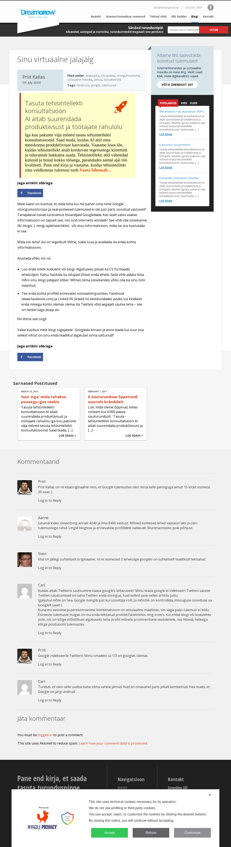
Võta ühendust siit (177, 85)
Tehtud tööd (158, 16)
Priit (42, 481)
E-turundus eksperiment (174, 145)
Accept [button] (109, 832)
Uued (184, 103)
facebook (83, 85)
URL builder (179, 16)
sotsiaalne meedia (79, 80)
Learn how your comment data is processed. (113, 743)
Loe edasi (165, 134)
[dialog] (115, 818)
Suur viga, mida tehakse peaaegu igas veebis (43, 399)
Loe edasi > (67, 436)
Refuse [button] (151, 832)
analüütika (92, 76)
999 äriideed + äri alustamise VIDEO (181, 111)
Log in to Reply (49, 500)
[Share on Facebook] (30, 193)
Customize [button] (193, 832)
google (95, 85)
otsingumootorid (128, 76)
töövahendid (112, 80)
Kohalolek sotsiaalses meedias (179, 178)
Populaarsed (168, 104)
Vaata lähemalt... (95, 170)
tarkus (98, 80)
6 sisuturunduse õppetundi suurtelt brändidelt (113, 399)
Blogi (194, 16)
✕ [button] (209, 795)
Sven (42, 553)
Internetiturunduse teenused (125, 16)
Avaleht (96, 16)
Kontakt (208, 16)
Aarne (43, 517)
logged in (45, 735)
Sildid (193, 103)
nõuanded (108, 76)
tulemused (109, 85)
